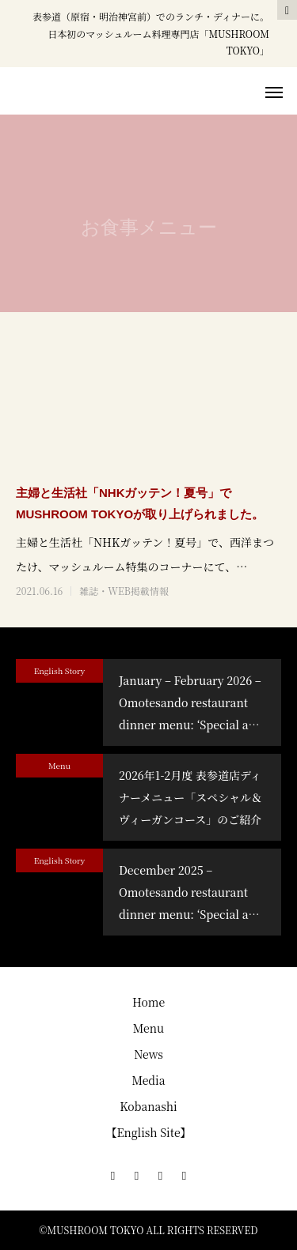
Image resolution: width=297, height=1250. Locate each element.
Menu (59, 765)
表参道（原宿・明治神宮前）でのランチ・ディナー (141, 16)
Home (148, 1002)
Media (148, 1080)
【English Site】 (148, 1132)
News (148, 1054)
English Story (60, 670)
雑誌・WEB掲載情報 (124, 591)
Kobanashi (148, 1106)
